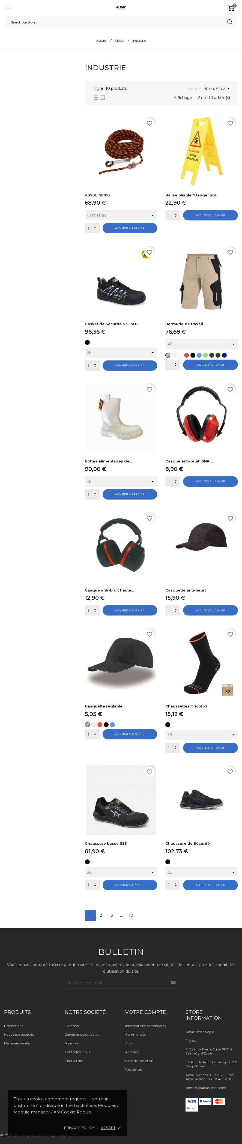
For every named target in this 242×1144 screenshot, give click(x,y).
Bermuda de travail (184, 324)
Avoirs (130, 1043)
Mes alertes (133, 1069)
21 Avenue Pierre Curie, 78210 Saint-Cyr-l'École (209, 1051)
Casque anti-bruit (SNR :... (189, 461)
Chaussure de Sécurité (187, 843)
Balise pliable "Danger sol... (191, 195)
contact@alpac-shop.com (206, 1088)
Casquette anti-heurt (185, 590)
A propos (72, 1043)
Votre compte (145, 1012)
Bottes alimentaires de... (108, 461)
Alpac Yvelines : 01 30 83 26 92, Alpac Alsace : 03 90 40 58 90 (210, 1077)
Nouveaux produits (19, 1034)
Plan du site (74, 1061)
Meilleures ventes (17, 1043)
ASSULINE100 (97, 195)
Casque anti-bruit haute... (109, 590)
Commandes (135, 1034)
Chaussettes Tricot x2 (186, 706)
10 (131, 915)
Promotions (13, 1026)
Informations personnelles (145, 1026)
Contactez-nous (77, 1052)
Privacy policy (79, 1127)
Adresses (131, 1052)
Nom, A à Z (216, 88)
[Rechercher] (121, 22)
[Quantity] (92, 228)
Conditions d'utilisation (83, 1034)
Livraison (72, 1026)
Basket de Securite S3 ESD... (112, 324)
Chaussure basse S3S (106, 843)
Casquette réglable (104, 706)
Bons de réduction (139, 1061)
